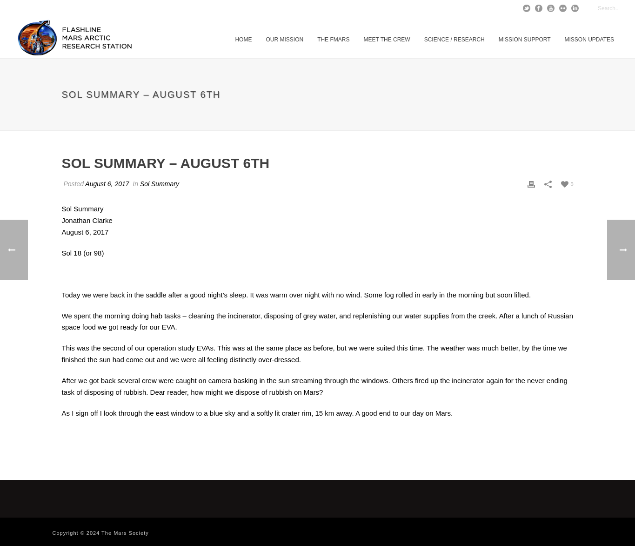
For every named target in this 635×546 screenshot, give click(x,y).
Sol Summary (159, 184)
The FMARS (333, 39)
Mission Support (525, 39)
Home (243, 39)
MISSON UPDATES (589, 39)
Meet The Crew (386, 39)
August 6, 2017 (107, 184)
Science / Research (454, 39)
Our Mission (284, 39)
